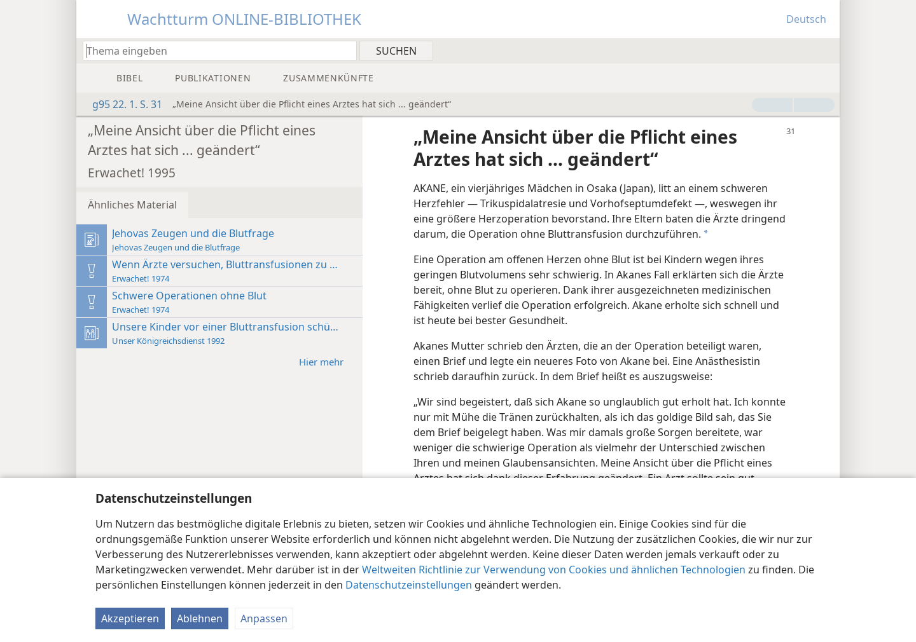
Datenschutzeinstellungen (408, 585)
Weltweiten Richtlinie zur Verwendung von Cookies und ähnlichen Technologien (554, 570)
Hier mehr (327, 361)
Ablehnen (200, 618)
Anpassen (264, 618)
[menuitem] (825, 50)
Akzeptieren (130, 618)
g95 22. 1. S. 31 (121, 104)
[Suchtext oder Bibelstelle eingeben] (214, 50)
